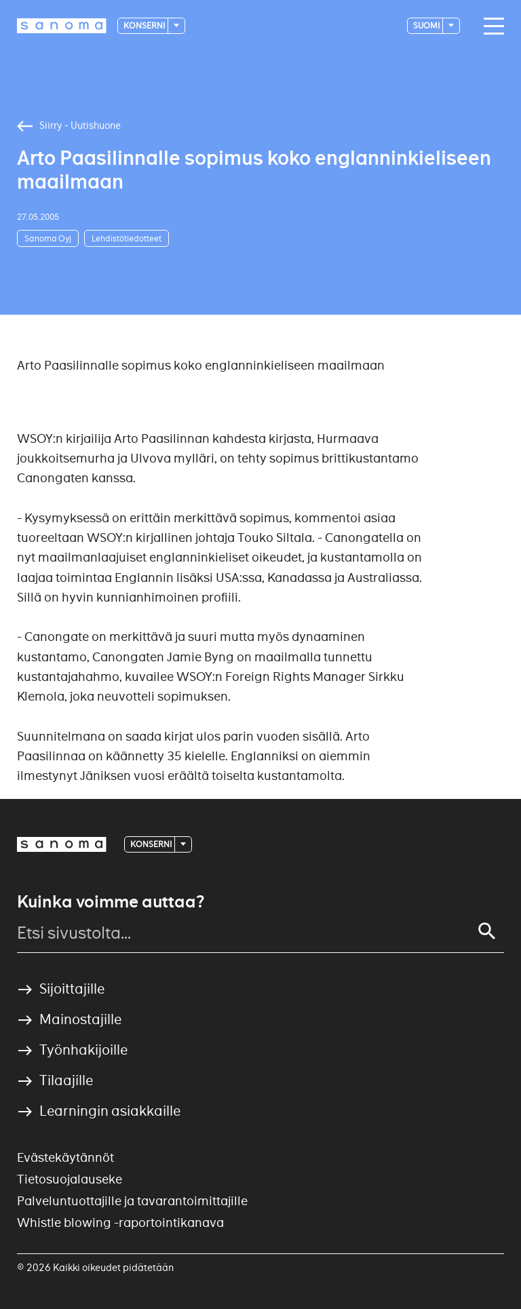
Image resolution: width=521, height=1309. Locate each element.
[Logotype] (62, 25)
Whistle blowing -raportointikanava (120, 1222)
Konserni (144, 25)
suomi (427, 25)
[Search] (487, 931)
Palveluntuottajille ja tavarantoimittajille (132, 1201)
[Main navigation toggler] (490, 26)
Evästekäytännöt (65, 1157)
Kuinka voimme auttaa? (110, 902)
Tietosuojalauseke (69, 1179)
